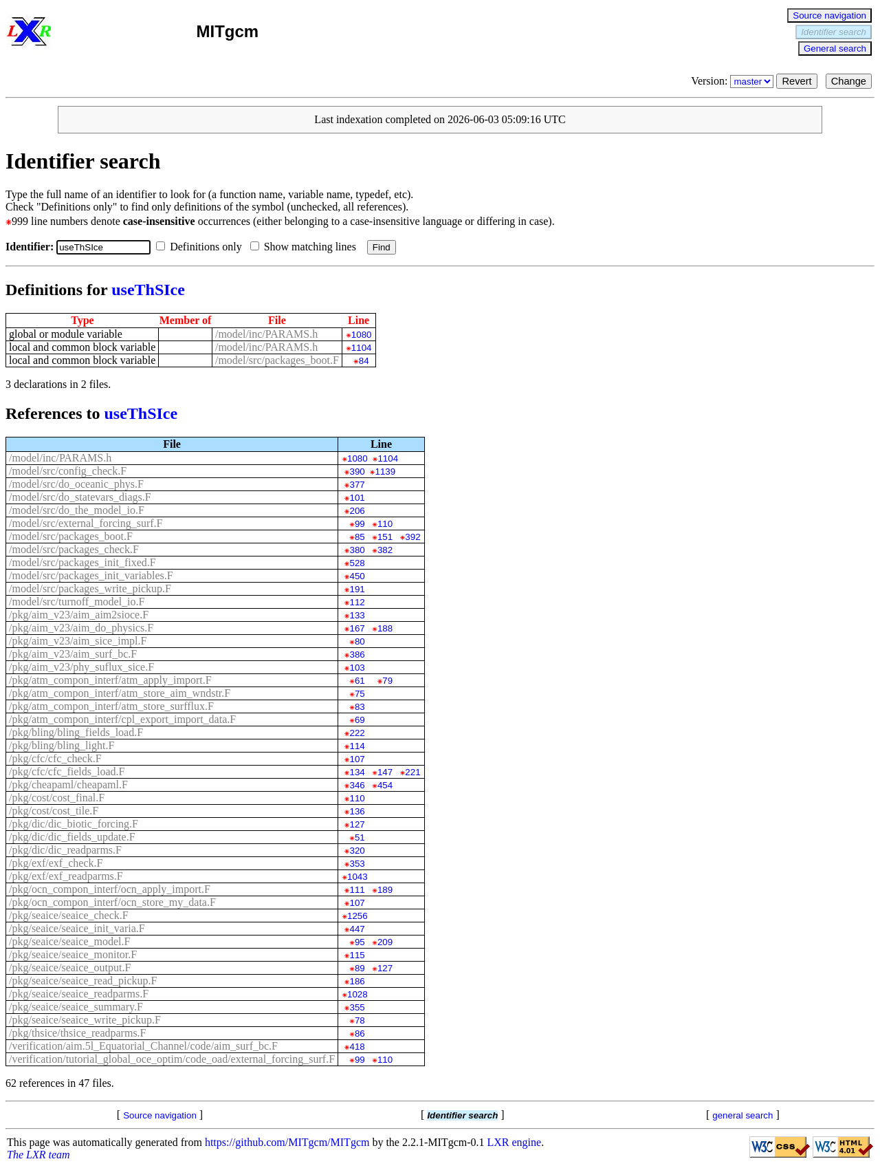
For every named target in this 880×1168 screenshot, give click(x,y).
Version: (733, 81)
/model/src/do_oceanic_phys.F (76, 484)
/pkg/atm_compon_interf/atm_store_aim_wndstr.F (119, 693)
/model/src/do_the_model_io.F (76, 510)
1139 (385, 471)
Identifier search (833, 32)
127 (356, 824)
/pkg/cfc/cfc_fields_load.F (66, 771)
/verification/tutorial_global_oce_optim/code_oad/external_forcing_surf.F (172, 1059)
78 (360, 1020)
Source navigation (829, 15)
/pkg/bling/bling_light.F (61, 745)
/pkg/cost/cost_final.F (56, 797)
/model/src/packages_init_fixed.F (82, 562)
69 (360, 720)
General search (835, 48)
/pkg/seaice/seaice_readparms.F (78, 993)
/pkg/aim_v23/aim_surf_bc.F (73, 654)
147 (385, 772)
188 (385, 628)
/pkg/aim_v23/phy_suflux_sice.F (81, 667)
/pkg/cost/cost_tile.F (53, 810)
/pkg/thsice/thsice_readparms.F (77, 1033)
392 (412, 537)
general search (742, 1115)
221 (412, 772)
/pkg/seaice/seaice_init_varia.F (77, 928)
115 (356, 955)
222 (356, 733)
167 (356, 628)
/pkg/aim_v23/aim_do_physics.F (81, 628)
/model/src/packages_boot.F (277, 360)
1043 (357, 877)
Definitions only (201, 246)
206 (356, 511)
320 (356, 850)
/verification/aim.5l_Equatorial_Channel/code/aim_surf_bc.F (143, 1046)
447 (356, 929)
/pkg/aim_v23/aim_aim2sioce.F (78, 614)
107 (356, 759)
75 (360, 694)
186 (356, 981)
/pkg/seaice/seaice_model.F (69, 941)
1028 (357, 994)
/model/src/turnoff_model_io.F (76, 601)
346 (356, 785)
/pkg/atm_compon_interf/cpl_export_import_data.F (122, 719)
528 (356, 563)
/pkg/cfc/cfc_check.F (55, 758)
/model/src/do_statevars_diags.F (80, 497)
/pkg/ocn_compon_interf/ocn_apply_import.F (109, 889)
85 (360, 537)
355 (356, 1007)
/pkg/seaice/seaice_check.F (69, 915)
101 (356, 498)
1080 (361, 334)
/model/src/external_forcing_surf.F (86, 523)
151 (385, 537)
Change (848, 81)
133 (356, 615)
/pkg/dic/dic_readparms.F (65, 850)
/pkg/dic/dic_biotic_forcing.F (73, 824)
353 (356, 863)
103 (356, 667)
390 (356, 471)
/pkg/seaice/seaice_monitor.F (73, 954)
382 (385, 550)
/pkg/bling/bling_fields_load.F (76, 732)
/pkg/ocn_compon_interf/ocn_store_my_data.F (112, 902)
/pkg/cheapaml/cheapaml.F (68, 784)
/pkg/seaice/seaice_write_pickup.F (85, 1020)
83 (360, 707)
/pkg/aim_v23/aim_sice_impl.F (77, 641)
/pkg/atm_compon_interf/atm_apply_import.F (110, 680)
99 (360, 524)
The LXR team (38, 1154)
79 (387, 680)
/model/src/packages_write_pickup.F (90, 588)
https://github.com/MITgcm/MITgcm (287, 1142)
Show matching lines (306, 246)
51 (360, 837)
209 (385, 942)
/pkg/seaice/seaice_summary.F (76, 1007)
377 (356, 484)
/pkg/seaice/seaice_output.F (70, 967)
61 (360, 680)
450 (356, 576)
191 (356, 589)
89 (360, 968)
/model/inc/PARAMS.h (266, 334)
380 (356, 550)
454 (385, 785)
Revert (796, 81)
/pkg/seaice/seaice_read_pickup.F (83, 980)
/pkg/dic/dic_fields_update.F (72, 837)
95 (360, 942)
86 (360, 1033)
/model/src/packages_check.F (74, 549)
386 (356, 654)
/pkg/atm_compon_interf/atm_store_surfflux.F (111, 706)
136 (356, 811)
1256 (357, 916)
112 (356, 602)
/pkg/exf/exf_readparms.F (66, 876)
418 (356, 1046)
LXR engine (514, 1142)
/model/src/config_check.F (67, 471)
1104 (361, 348)
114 (356, 746)
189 (385, 890)
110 (385, 524)
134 (356, 772)
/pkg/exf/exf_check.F (55, 863)
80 (360, 641)
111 (356, 890)
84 (364, 361)
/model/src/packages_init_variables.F (91, 575)
